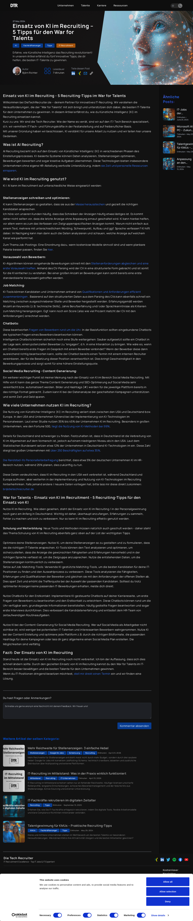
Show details (158, 915)
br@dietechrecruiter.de (18, 489)
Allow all (167, 881)
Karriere (101, 5)
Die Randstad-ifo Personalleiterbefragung (30, 460)
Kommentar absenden (134, 726)
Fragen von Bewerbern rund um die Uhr (55, 330)
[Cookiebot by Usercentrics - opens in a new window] (19, 915)
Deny (168, 901)
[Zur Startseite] (14, 5)
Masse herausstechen (90, 204)
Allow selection (168, 891)
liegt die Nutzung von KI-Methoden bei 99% (81, 426)
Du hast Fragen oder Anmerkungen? (27, 698)
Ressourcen (121, 5)
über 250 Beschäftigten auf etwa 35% (75, 450)
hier (50, 249)
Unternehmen (65, 5)
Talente (85, 5)
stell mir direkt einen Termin (92, 673)
